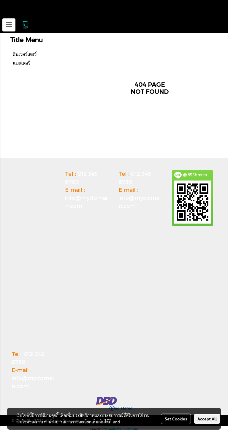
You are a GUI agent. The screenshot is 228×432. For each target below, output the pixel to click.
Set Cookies (176, 418)
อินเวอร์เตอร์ (25, 54)
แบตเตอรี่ (22, 63)
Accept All (207, 418)
